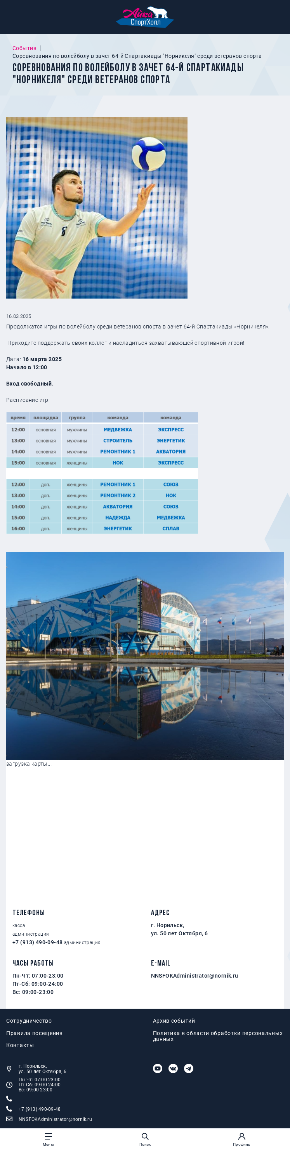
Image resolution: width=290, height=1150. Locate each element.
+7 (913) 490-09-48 (37, 942)
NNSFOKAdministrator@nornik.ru (194, 976)
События (24, 48)
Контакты (20, 1045)
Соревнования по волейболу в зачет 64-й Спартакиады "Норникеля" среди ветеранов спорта (137, 56)
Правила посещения (34, 1033)
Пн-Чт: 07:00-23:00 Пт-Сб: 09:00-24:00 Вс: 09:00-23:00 (33, 1085)
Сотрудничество (29, 1021)
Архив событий (174, 1021)
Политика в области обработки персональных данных (218, 1036)
